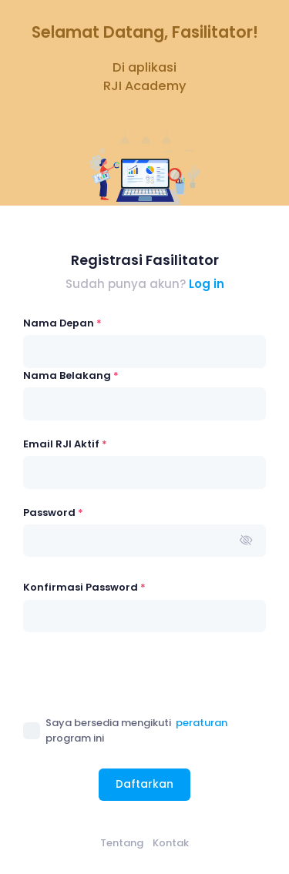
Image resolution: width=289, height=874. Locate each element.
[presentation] (140, 674)
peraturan (201, 722)
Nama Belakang (71, 375)
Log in (206, 284)
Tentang (121, 842)
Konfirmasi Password (84, 587)
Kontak (171, 842)
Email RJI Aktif (65, 444)
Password (53, 512)
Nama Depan (62, 323)
